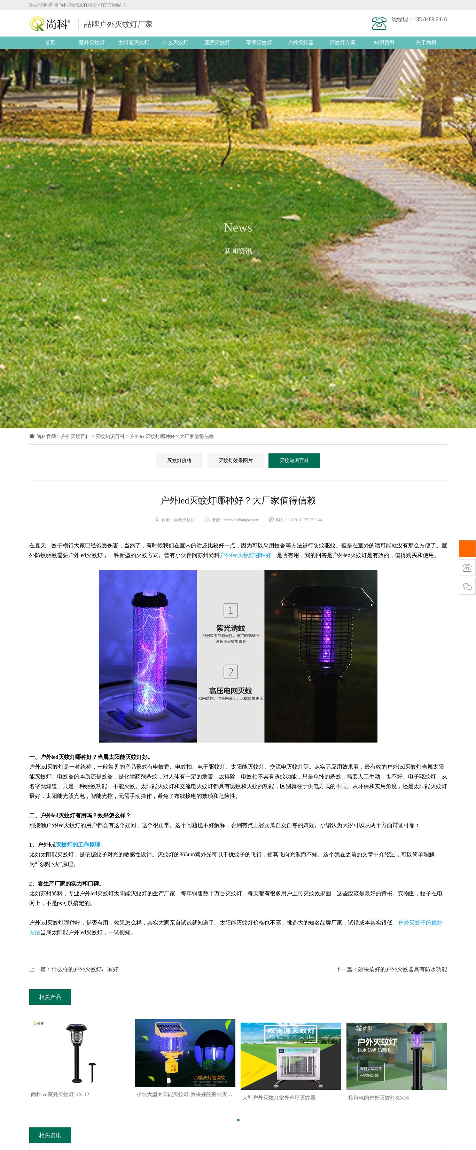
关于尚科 (426, 42)
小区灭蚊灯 (175, 42)
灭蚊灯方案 (342, 42)
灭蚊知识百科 (110, 436)
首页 (50, 42)
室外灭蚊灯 (92, 42)
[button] (238, 1116)
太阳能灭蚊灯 (133, 42)
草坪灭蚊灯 (259, 42)
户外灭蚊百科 (75, 436)
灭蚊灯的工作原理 (78, 845)
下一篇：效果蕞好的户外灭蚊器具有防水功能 (391, 969)
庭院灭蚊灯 (217, 42)
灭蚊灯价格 (179, 460)
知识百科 (384, 42)
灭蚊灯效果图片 (236, 460)
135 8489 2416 (430, 19)
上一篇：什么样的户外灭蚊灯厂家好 (73, 969)
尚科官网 (42, 436)
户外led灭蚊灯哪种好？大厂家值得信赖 (172, 436)
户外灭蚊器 (301, 42)
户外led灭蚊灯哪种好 (245, 555)
